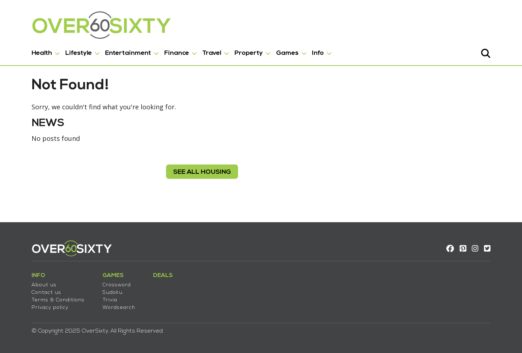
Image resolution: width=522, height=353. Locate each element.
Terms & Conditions (58, 300)
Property (248, 53)
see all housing (202, 172)
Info (318, 53)
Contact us (46, 292)
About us (44, 285)
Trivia (110, 300)
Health (42, 53)
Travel (211, 53)
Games (287, 53)
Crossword (117, 285)
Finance (176, 53)
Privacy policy (50, 307)
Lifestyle (78, 53)
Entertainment (128, 53)
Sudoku (113, 292)
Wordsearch (119, 307)
